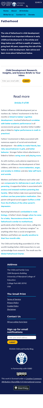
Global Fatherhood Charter (12, 253)
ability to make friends (26, 145)
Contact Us (21, 14)
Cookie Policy (12, 306)
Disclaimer (11, 309)
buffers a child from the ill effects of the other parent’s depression (20, 203)
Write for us (8, 14)
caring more (20, 155)
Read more (21, 96)
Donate (31, 14)
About (14, 10)
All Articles (23, 10)
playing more (35, 155)
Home (5, 10)
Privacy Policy (13, 302)
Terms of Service (14, 299)
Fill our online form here (17, 321)
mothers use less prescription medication (18, 196)
